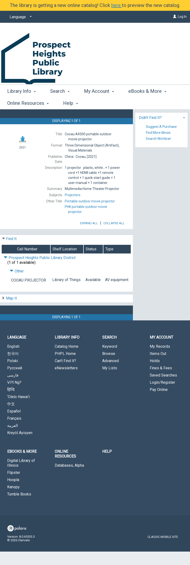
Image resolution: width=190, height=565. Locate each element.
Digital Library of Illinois (21, 476)
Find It (11, 252)
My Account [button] (99, 102)
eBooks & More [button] (22, 465)
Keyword (109, 360)
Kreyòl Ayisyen (19, 446)
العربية (12, 439)
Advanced (110, 374)
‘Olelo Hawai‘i (18, 410)
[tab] (161, 139)
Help (107, 465)
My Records (160, 360)
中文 (11, 417)
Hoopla (13, 493)
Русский (14, 381)
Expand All (89, 236)
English (13, 360)
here (116, 5)
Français (14, 432)
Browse (108, 367)
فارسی (12, 388)
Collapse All (114, 236)
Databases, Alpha (69, 479)
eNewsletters (66, 381)
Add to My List (161, 127)
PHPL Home (65, 367)
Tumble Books (19, 507)
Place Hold (155, 117)
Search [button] (59, 102)
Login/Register (162, 396)
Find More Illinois (158, 155)
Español (14, 424)
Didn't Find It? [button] (150, 139)
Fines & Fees (161, 381)
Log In (182, 16)
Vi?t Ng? (14, 396)
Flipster (13, 486)
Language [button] (16, 350)
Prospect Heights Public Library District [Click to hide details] (40, 271)
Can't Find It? (65, 374)
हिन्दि (11, 403)
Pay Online (159, 403)
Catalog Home (66, 360)
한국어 (13, 367)
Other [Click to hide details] (17, 284)
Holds (155, 374)
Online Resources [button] (65, 467)
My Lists (109, 381)
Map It (11, 311)
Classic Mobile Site (163, 550)
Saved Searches (163, 388)
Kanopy (13, 500)
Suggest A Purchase (161, 148)
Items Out (158, 367)
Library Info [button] (21, 102)
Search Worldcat (158, 161)
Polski (12, 374)
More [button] (137, 103)
